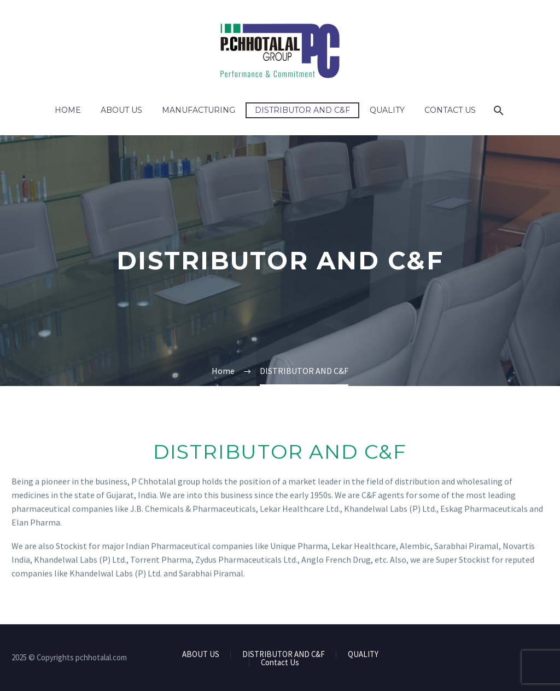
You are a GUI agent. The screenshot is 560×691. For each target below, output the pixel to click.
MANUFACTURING (198, 110)
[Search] (498, 110)
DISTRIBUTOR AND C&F (302, 110)
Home (68, 110)
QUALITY (387, 110)
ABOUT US (121, 110)
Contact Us (450, 110)
